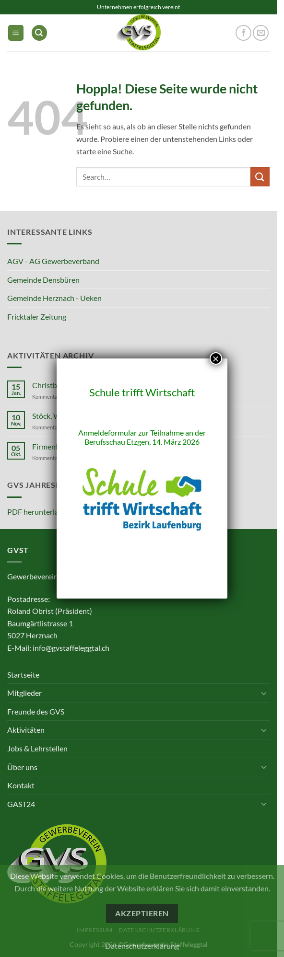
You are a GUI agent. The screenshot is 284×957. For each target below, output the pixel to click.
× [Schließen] (216, 358)
